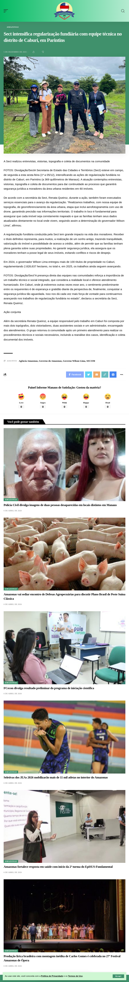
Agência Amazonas (28, 361)
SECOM (90, 361)
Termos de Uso (75, 976)
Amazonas (13, 27)
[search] (122, 11)
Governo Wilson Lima (74, 361)
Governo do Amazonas (50, 361)
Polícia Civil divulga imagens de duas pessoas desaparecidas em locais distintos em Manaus (60, 505)
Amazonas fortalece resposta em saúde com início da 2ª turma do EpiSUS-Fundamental (58, 866)
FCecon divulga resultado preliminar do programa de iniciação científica (49, 688)
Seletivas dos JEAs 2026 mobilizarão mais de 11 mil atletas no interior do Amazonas (56, 777)
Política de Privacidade (52, 976)
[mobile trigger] (7, 10)
